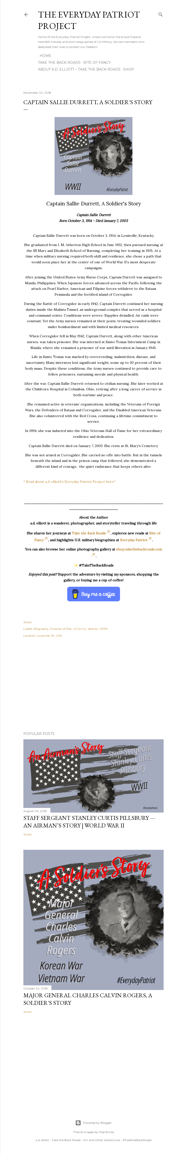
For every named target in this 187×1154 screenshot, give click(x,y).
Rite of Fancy (97, 62)
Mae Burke (106, 1132)
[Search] (161, 13)
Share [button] (27, 622)
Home (45, 56)
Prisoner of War (61, 629)
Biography (41, 629)
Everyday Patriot (136, 540)
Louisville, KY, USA (49, 635)
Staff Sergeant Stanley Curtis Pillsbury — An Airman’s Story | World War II (89, 821)
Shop (128, 69)
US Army (79, 629)
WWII (104, 629)
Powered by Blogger (93, 1123)
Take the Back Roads (59, 62)
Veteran (93, 629)
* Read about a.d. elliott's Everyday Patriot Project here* (69, 481)
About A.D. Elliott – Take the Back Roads (79, 69)
